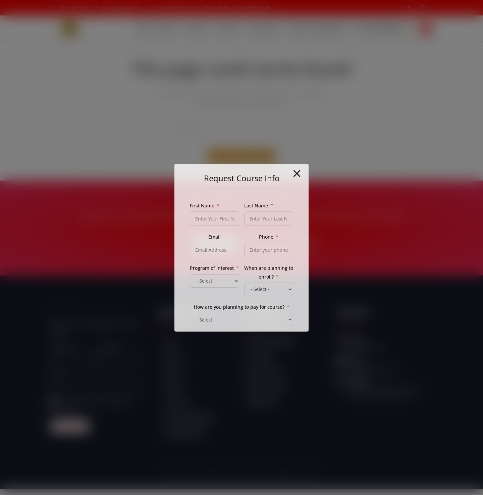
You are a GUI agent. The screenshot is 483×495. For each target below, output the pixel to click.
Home (123, 28)
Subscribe (70, 432)
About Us (152, 28)
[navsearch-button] (426, 28)
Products (217, 28)
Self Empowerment (375, 28)
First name (62, 353)
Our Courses (255, 28)
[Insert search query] (241, 128)
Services (184, 28)
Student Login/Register (311, 28)
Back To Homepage (241, 162)
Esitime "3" (307, 480)
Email (56, 380)
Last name (108, 353)
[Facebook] (409, 8)
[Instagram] (422, 8)
